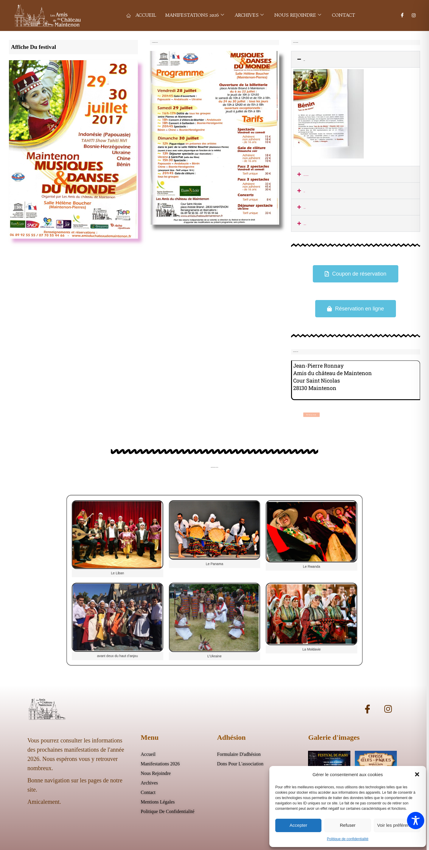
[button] (417, 774)
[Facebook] (402, 15)
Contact (343, 15)
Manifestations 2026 (194, 15)
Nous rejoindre (297, 15)
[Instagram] (414, 15)
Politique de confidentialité (347, 839)
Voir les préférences (397, 825)
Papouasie (305, 224)
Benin (304, 60)
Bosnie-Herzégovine (306, 175)
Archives (249, 15)
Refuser (348, 825)
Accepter (298, 825)
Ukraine (305, 208)
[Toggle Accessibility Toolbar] (415, 820)
